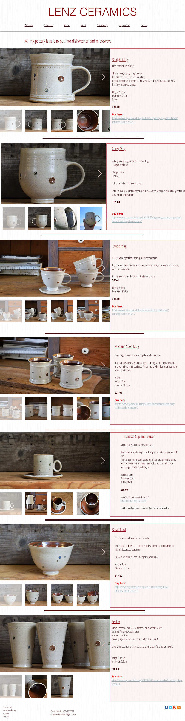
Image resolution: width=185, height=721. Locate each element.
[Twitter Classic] (170, 707)
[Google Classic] (174, 707)
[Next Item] (103, 77)
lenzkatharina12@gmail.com (133, 501)
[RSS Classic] (179, 707)
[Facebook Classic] (166, 707)
